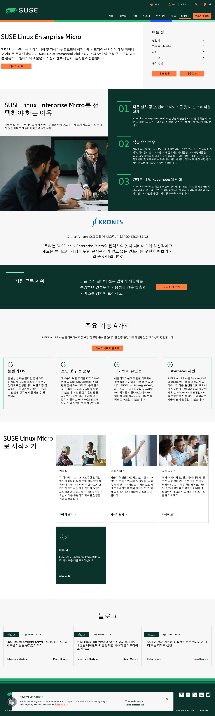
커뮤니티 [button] (160, 15)
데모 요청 (164, 73)
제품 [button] (111, 15)
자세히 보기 (66, 514)
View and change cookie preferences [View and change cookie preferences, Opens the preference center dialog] (134, 703)
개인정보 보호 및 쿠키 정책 (183, 710)
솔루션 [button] (122, 15)
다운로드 (192, 73)
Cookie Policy (202, 710)
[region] (92, 701)
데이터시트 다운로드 (107, 348)
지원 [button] (134, 15)
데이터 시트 (16, 66)
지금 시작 (65, 576)
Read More (59, 659)
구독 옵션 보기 (171, 287)
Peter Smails (154, 659)
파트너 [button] (146, 15)
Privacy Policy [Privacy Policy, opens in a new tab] (61, 704)
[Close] (167, 699)
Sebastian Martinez (18, 659)
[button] (156, 3)
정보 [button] (173, 15)
